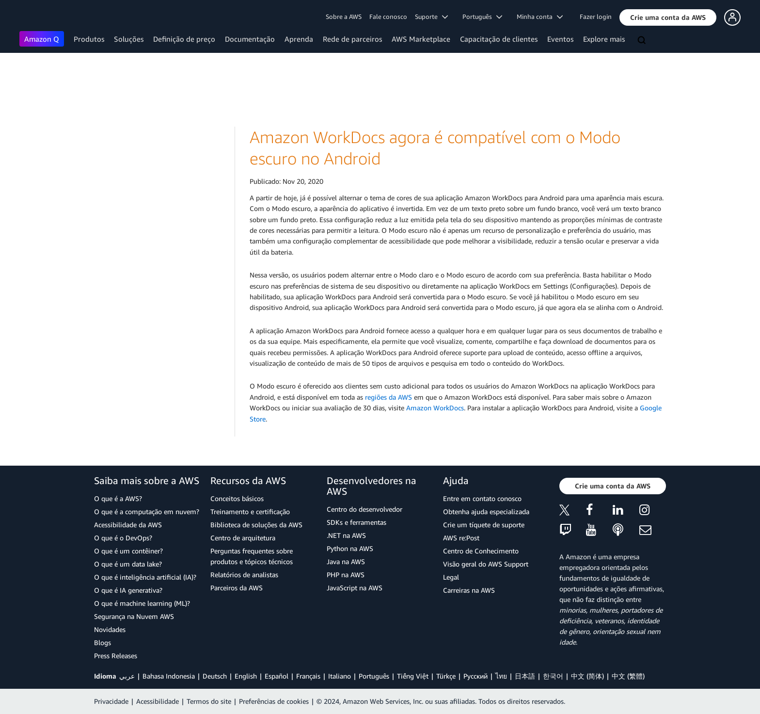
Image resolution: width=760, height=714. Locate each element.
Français (308, 676)
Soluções (128, 38)
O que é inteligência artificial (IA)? (145, 577)
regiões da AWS (388, 397)
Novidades (110, 629)
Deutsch (215, 676)
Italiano (339, 676)
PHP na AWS (345, 574)
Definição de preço (184, 38)
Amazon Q (41, 38)
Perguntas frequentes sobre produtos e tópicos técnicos (251, 556)
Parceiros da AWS (236, 588)
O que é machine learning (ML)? (142, 603)
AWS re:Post (461, 538)
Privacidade (111, 701)
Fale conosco (388, 16)
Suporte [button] (431, 16)
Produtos (89, 38)
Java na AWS (346, 561)
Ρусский (475, 676)
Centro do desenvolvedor (364, 509)
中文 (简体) (587, 676)
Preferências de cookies (274, 701)
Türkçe (446, 676)
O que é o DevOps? (123, 538)
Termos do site (209, 701)
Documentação (250, 38)
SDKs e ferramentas (356, 522)
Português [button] (482, 16)
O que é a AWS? (118, 498)
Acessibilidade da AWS (128, 524)
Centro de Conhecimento (481, 551)
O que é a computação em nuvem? (146, 511)
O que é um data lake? (128, 564)
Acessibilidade (157, 701)
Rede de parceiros (352, 38)
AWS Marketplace (421, 38)
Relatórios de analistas (244, 574)
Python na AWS (350, 548)
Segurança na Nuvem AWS (134, 616)
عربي (127, 676)
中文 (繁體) (628, 676)
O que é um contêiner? (128, 551)
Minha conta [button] (540, 16)
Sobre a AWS (344, 16)
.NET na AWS (346, 535)
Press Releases (115, 655)
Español (276, 676)
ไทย (501, 676)
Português (374, 676)
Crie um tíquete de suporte (483, 524)
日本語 (525, 676)
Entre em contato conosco (482, 498)
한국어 (553, 676)
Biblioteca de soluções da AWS (256, 524)
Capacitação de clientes (499, 38)
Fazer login (596, 16)
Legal (451, 577)
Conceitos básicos (237, 498)
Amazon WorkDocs (435, 408)
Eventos (560, 38)
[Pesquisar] (642, 40)
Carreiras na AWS (469, 590)
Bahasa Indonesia (168, 676)
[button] (667, 17)
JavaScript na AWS (354, 588)
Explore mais (604, 38)
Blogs (102, 642)
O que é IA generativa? (128, 590)
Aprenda (299, 38)
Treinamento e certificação (250, 511)
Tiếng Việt (412, 676)
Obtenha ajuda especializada (486, 511)
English (246, 676)
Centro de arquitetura (242, 538)
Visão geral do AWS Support (485, 564)
